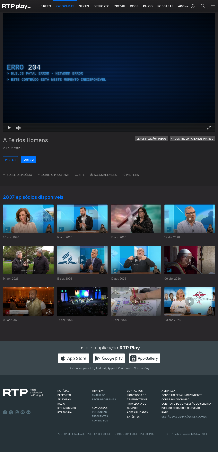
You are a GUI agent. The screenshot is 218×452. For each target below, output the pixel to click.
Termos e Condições (125, 434)
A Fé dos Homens (25, 140)
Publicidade (147, 434)
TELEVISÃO (64, 399)
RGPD (164, 412)
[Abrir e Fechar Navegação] (213, 6)
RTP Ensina (64, 412)
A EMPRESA (168, 390)
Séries (84, 6)
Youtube (23, 412)
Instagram (17, 412)
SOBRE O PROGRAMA (53, 174)
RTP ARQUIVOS (66, 408)
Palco (148, 6)
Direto (45, 6)
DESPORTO (64, 395)
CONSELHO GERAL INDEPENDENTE (181, 395)
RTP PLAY (98, 390)
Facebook (5, 412)
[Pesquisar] (203, 6)
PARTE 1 (10, 159)
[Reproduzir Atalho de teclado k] (9, 127)
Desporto (101, 6)
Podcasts (165, 6)
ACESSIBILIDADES (103, 174)
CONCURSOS (100, 407)
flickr (28, 412)
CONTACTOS (135, 390)
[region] (109, 72)
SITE (80, 174)
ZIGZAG (119, 6)
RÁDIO (61, 403)
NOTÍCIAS (63, 390)
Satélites (133, 416)
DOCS (134, 6)
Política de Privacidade (70, 434)
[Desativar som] (18, 127)
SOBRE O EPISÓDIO (17, 174)
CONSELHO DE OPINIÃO (175, 399)
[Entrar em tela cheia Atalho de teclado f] (209, 127)
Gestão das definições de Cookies (184, 416)
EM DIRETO (98, 395)
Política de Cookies (98, 434)
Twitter (11, 412)
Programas (65, 6)
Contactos (100, 420)
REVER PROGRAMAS (104, 399)
